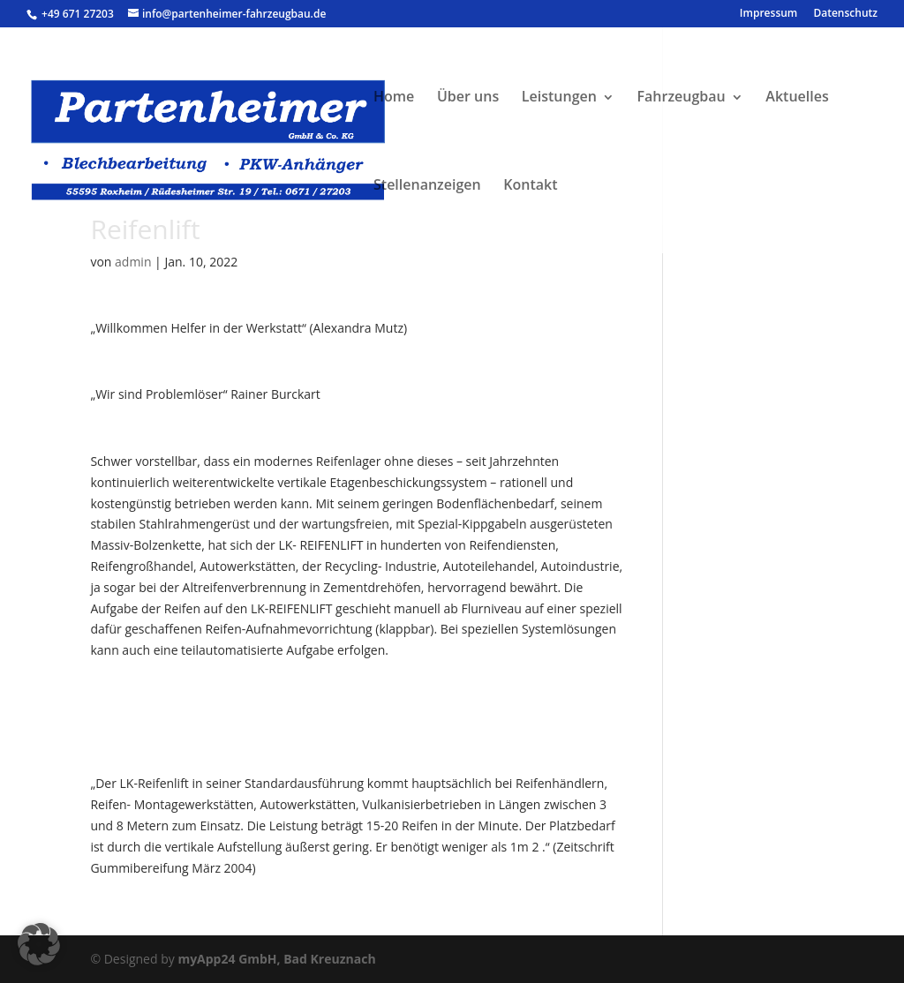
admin (133, 261)
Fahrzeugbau (681, 96)
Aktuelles (796, 96)
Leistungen (559, 96)
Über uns (468, 96)
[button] (39, 944)
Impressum (768, 14)
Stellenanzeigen (427, 184)
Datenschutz (845, 14)
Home (393, 96)
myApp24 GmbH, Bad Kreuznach (276, 958)
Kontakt (530, 184)
